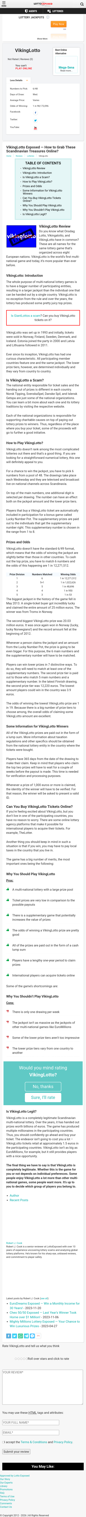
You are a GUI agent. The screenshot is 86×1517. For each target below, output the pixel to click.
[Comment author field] (30, 1422)
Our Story (5, 1478)
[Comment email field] (30, 1432)
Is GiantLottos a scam (25, 316)
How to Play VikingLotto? (37, 181)
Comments (6, 1503)
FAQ (2, 1492)
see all (44, 1298)
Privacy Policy (63, 1442)
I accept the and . (38, 1442)
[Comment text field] (42, 1387)
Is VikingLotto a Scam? (36, 177)
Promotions (6, 1489)
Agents (33, 11)
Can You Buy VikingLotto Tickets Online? (42, 199)
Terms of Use (7, 1496)
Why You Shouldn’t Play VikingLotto (43, 209)
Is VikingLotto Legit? (35, 214)
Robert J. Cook (14, 1243)
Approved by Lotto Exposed (14, 1475)
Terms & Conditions (34, 1442)
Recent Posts (19, 1200)
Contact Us (6, 1506)
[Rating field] (16, 1359)
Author (14, 1195)
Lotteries (57, 11)
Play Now (58, 24)
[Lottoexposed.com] (43, 4)
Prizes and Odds (32, 186)
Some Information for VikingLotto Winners (42, 192)
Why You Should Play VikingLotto (42, 205)
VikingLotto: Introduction (37, 172)
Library (3, 1485)
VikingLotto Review (34, 168)
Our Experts (6, 1482)
